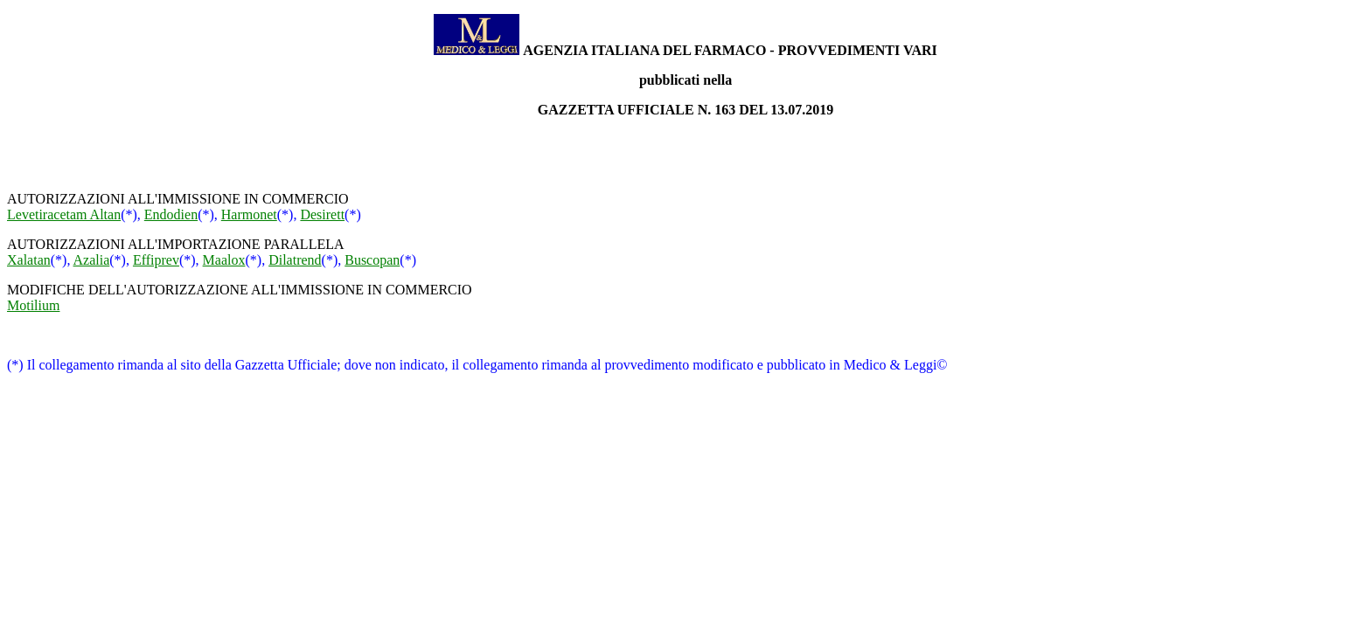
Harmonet (249, 214)
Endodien (171, 214)
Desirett (322, 214)
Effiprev (156, 259)
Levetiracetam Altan (64, 214)
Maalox (224, 259)
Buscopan (372, 259)
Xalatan (29, 259)
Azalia (91, 259)
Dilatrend (294, 259)
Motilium (33, 305)
